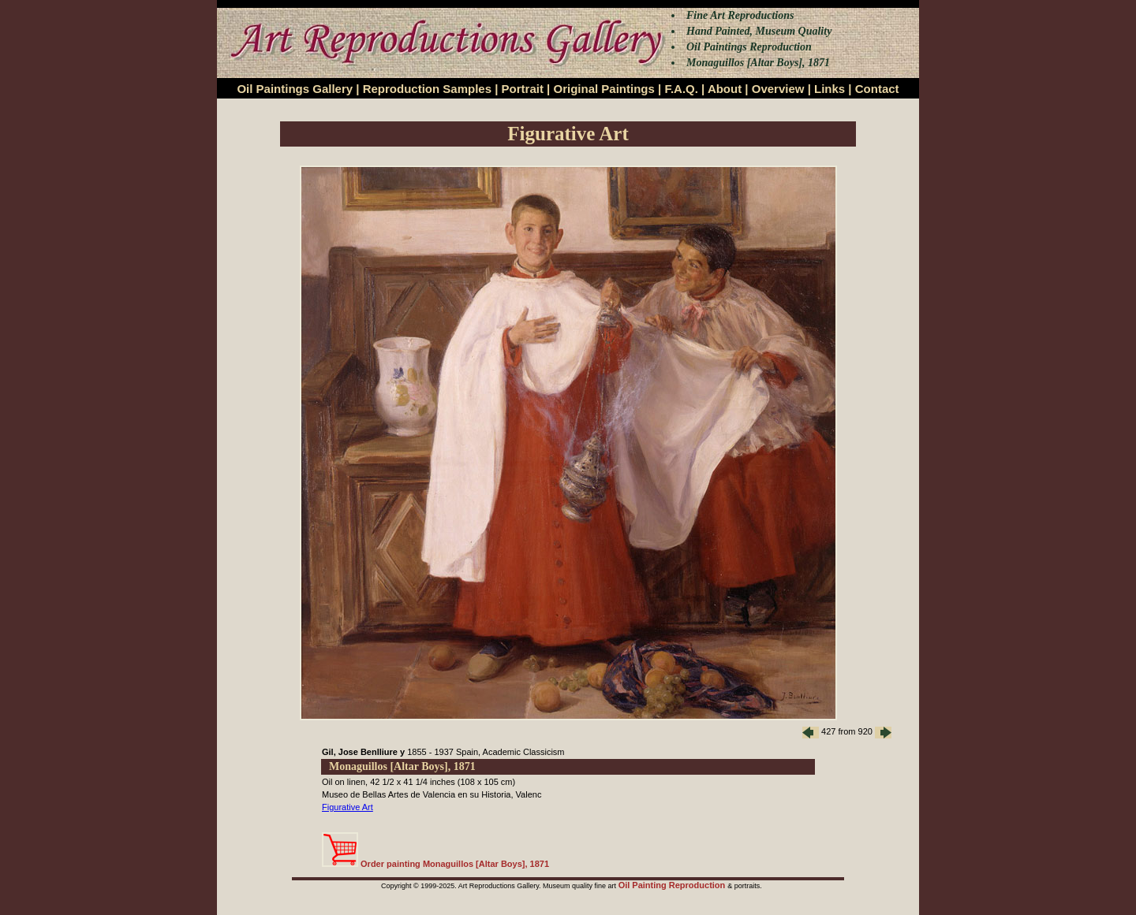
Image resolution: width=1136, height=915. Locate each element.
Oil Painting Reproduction (673, 885)
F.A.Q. (681, 88)
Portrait (523, 88)
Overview (778, 88)
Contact (877, 88)
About (725, 88)
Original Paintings (603, 88)
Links (829, 88)
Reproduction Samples (427, 88)
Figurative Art (347, 807)
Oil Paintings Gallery (295, 88)
